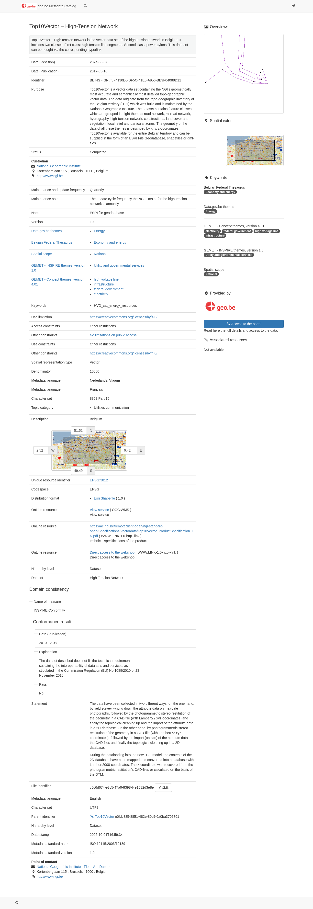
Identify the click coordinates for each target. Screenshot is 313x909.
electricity (101, 294)
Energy (99, 231)
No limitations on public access (113, 335)
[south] (79, 470)
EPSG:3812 (99, 480)
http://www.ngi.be (50, 176)
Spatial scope (41, 254)
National (100, 254)
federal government (108, 289)
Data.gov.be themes (46, 231)
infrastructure (104, 284)
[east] (129, 450)
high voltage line (106, 279)
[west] (40, 450)
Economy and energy (110, 242)
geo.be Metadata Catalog (48, 6)
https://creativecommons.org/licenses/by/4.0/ (123, 317)
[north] (79, 430)
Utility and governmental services (119, 265)
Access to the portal (243, 324)
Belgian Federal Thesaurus (51, 242)
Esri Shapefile (104, 498)
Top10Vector (102, 816)
